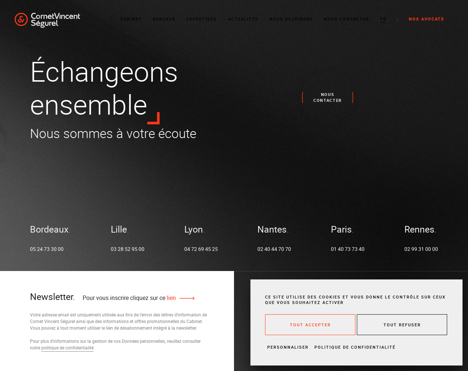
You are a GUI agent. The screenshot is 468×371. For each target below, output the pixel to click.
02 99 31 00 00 (421, 249)
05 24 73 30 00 (47, 249)
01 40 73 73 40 (348, 249)
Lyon (193, 230)
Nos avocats (426, 18)
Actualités (243, 18)
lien (170, 298)
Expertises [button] (201, 18)
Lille (119, 230)
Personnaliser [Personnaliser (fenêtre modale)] (288, 347)
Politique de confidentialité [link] (355, 347)
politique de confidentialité (67, 347)
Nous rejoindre (291, 18)
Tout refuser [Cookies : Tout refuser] (402, 324)
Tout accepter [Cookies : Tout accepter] (310, 324)
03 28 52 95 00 (127, 249)
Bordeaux (49, 230)
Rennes (419, 230)
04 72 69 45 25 (201, 249)
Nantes (272, 230)
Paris (341, 230)
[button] (383, 18)
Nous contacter (346, 18)
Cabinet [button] (131, 18)
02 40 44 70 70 (274, 249)
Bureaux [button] (164, 18)
